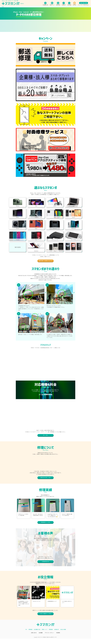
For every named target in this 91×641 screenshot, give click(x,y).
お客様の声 (56, 631)
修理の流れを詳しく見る (45, 479)
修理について (44, 631)
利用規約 (58, 635)
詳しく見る (45, 436)
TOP (26, 631)
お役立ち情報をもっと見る (45, 616)
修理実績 (51, 631)
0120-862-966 (83, 3)
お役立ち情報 (63, 631)
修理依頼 (30, 631)
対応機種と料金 (37, 631)
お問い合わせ (34, 635)
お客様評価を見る (45, 563)
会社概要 (41, 635)
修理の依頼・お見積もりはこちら (45, 260)
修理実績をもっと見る (45, 524)
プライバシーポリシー (49, 635)
